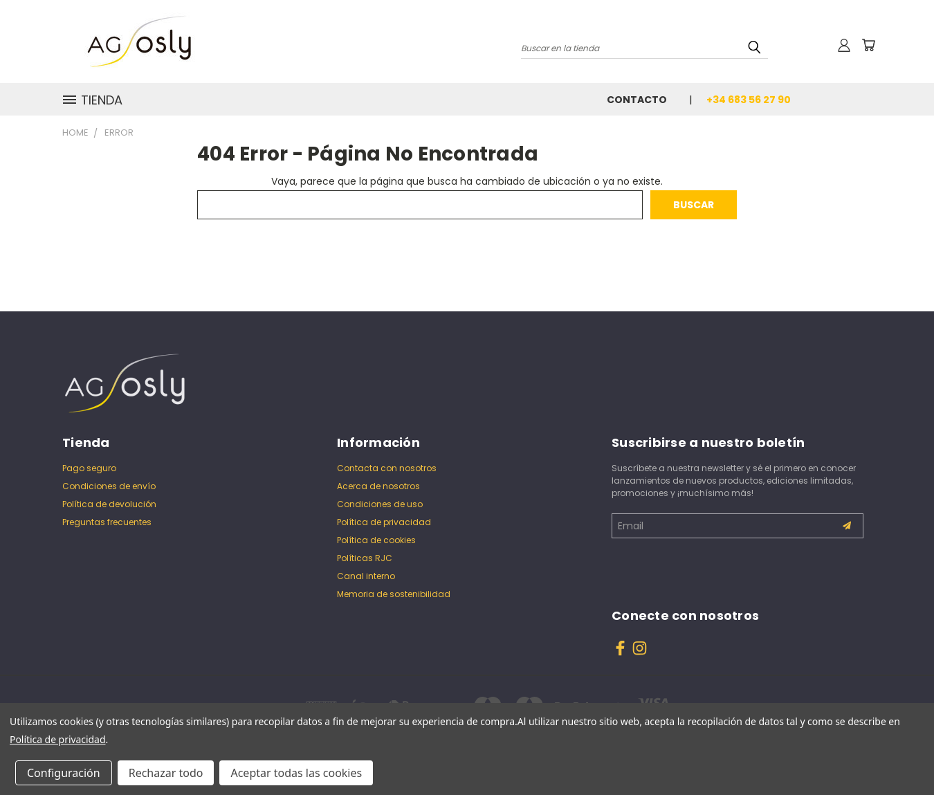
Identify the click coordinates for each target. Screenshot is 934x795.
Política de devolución (109, 504)
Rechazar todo (166, 772)
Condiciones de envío (109, 486)
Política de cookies (376, 540)
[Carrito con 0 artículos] (868, 45)
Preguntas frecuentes (107, 522)
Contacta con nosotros (387, 468)
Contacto (637, 100)
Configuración (63, 772)
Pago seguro (89, 468)
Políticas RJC (364, 558)
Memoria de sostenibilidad (393, 594)
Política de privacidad (384, 522)
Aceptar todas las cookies (296, 772)
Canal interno (366, 576)
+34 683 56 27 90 (748, 100)
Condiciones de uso (380, 504)
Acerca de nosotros (378, 486)
